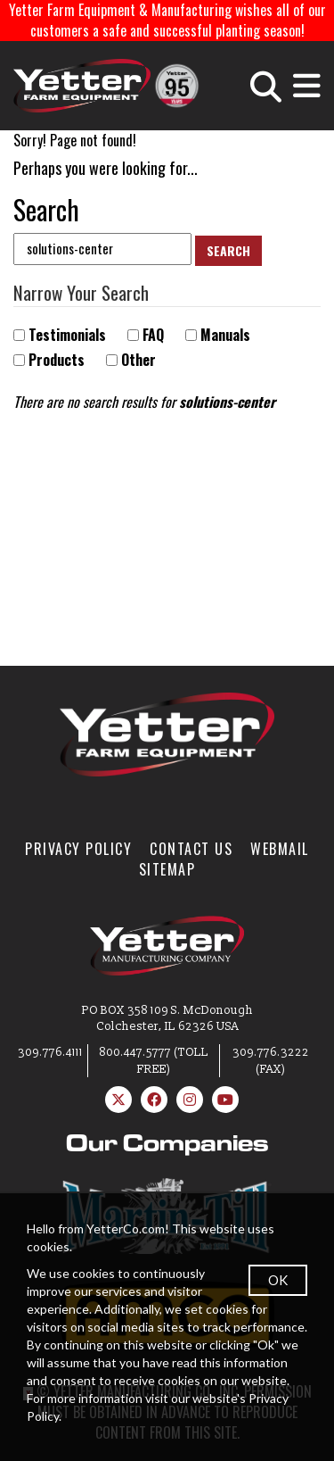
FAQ (145, 335)
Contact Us (191, 848)
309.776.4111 (50, 1052)
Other (131, 360)
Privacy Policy (78, 848)
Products (49, 360)
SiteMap (167, 869)
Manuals (217, 335)
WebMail (279, 848)
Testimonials (59, 335)
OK (278, 1280)
